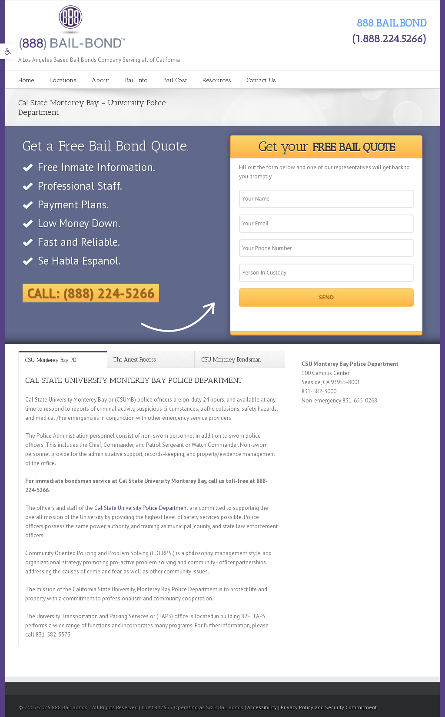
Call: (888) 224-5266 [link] (90, 293)
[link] (8, 51)
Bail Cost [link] (175, 80)
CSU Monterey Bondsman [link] (231, 359)
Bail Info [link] (136, 80)
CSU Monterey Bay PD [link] (50, 360)
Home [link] (26, 80)
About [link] (101, 80)
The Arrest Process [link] (134, 359)
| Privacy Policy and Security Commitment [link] (327, 707)
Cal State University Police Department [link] (141, 508)
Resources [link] (217, 80)
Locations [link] (62, 80)
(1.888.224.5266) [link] (389, 38)
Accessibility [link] (262, 707)
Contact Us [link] (261, 80)
